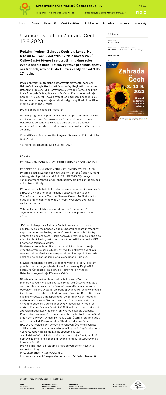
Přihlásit (143, 6)
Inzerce (124, 23)
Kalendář (50, 23)
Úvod (22, 23)
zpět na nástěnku (31, 367)
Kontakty (141, 23)
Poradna (108, 23)
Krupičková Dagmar (138, 49)
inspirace (116, 55)
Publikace (91, 23)
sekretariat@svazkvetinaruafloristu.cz (90, 389)
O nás (35, 23)
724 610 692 (78, 386)
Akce (115, 34)
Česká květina (70, 23)
